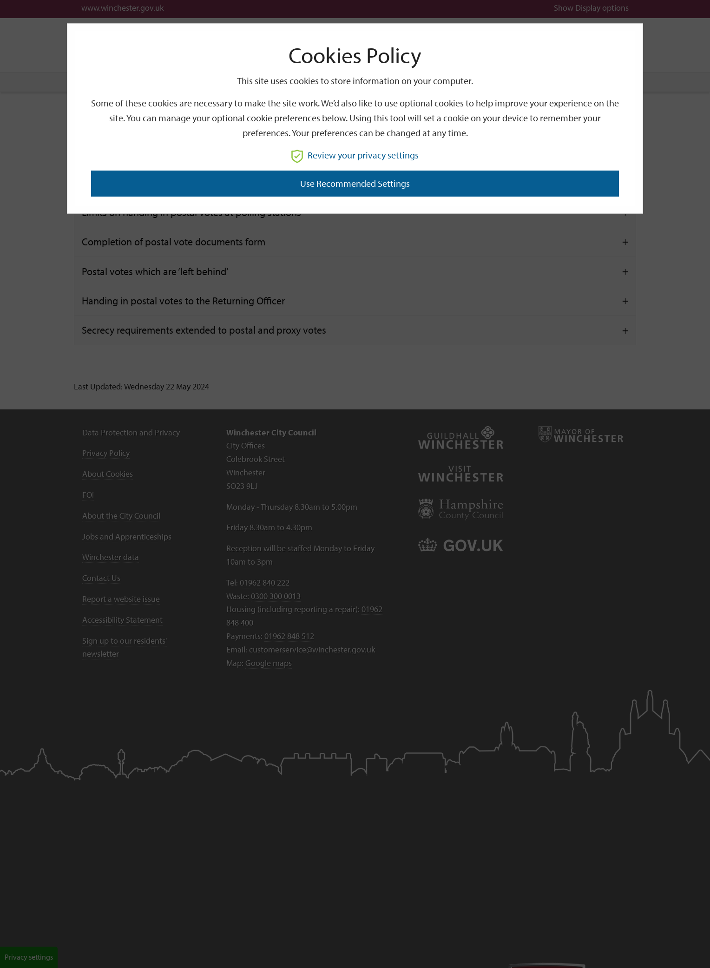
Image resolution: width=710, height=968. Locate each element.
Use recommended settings (355, 183)
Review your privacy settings (355, 155)
